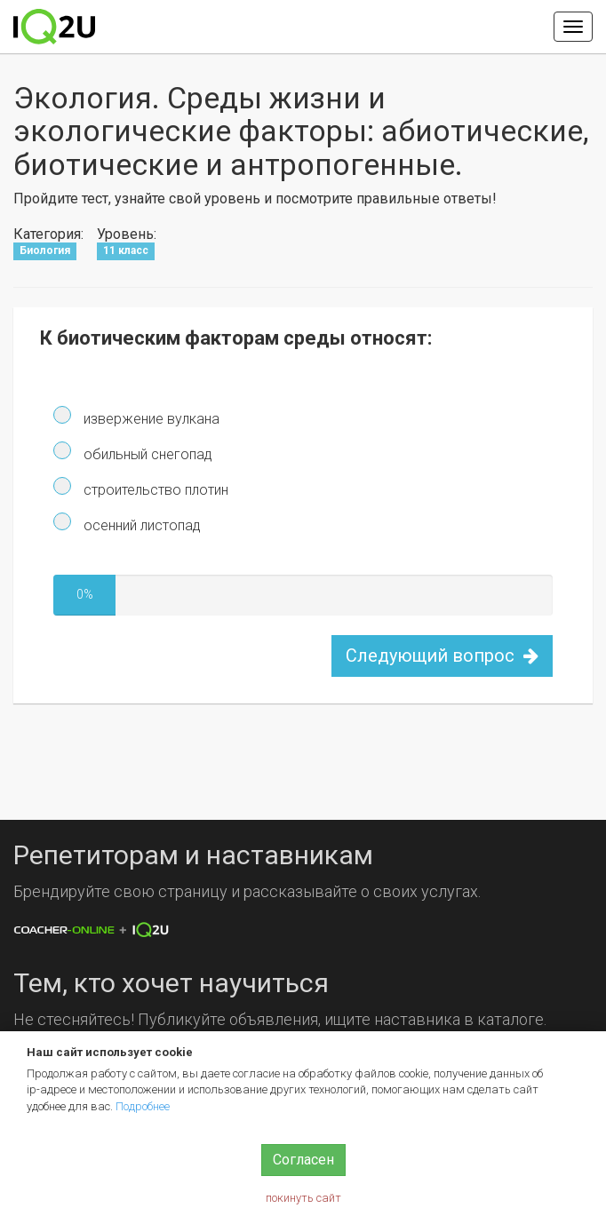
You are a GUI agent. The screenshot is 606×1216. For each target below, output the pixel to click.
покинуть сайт (303, 1197)
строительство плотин (154, 489)
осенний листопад (140, 525)
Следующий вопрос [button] (442, 655)
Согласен (303, 1159)
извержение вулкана (149, 418)
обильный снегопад (146, 454)
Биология (45, 250)
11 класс (125, 250)
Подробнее (143, 1106)
